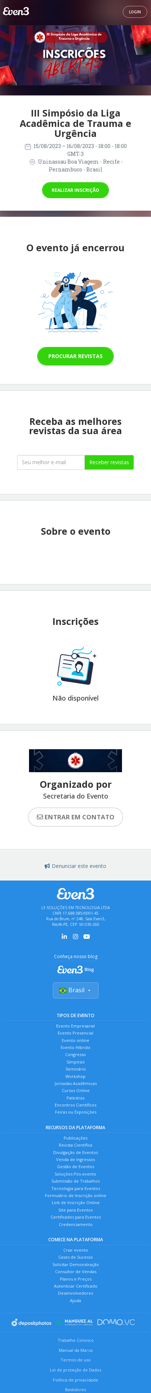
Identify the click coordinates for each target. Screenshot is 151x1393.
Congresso (75, 1054)
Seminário (75, 1069)
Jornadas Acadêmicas (76, 1083)
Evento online (75, 1040)
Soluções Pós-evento (75, 1174)
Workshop (75, 1076)
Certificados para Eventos (76, 1217)
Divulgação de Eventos (75, 1152)
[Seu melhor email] (51, 462)
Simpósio (76, 1062)
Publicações (75, 1138)
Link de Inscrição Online (76, 1202)
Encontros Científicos (75, 1105)
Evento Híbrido (75, 1047)
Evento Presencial (75, 1033)
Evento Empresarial (75, 1026)
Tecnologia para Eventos (75, 1188)
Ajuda (75, 1300)
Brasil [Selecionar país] (75, 990)
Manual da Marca (76, 1350)
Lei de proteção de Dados (75, 1370)
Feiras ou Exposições (75, 1112)
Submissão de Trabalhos (75, 1181)
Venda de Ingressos (75, 1159)
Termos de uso (76, 1360)
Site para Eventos (75, 1210)
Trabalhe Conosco (76, 1340)
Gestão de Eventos (75, 1166)
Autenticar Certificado (75, 1286)
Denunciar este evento (75, 865)
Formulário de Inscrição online (75, 1195)
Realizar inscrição (75, 190)
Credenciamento (76, 1224)
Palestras (75, 1098)
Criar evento (75, 1250)
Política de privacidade (75, 1380)
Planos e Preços (75, 1279)
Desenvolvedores (75, 1293)
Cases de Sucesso (75, 1257)
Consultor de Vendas (75, 1271)
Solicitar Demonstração (75, 1264)
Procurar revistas (75, 356)
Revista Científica (75, 1145)
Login (135, 11)
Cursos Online (76, 1090)
